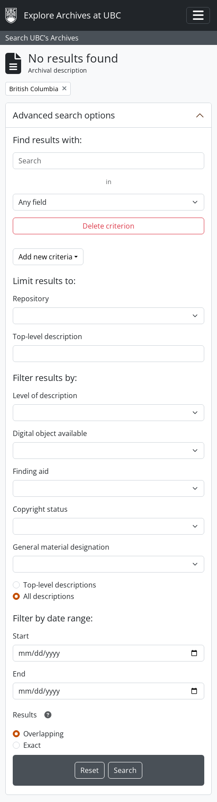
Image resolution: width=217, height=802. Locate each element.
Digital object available (50, 433)
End (19, 674)
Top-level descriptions (59, 585)
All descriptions (48, 596)
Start (21, 636)
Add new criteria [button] (45, 257)
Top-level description (47, 336)
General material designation (61, 547)
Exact (32, 745)
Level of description (45, 395)
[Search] (108, 160)
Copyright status (40, 509)
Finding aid (31, 471)
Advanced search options (64, 115)
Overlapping (43, 734)
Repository (31, 298)
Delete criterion (108, 226)
